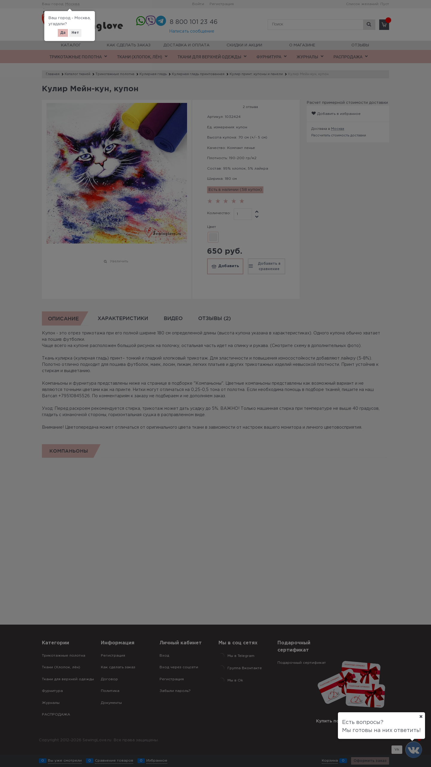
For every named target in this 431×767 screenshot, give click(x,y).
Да (63, 32)
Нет (75, 32)
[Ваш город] (421, 716)
